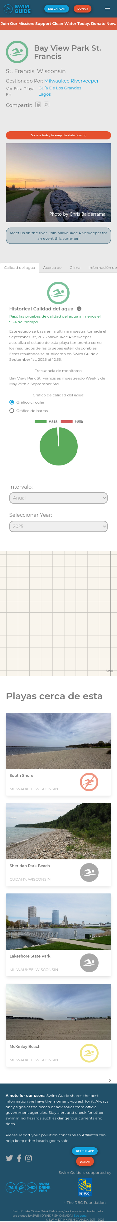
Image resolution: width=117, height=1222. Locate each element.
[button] (107, 9)
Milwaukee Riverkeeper (71, 81)
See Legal (80, 1215)
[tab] (19, 267)
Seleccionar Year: (30, 515)
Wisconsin (51, 71)
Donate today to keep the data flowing (58, 135)
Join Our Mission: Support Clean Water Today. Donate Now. (58, 23)
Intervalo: (21, 487)
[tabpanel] (58, 404)
